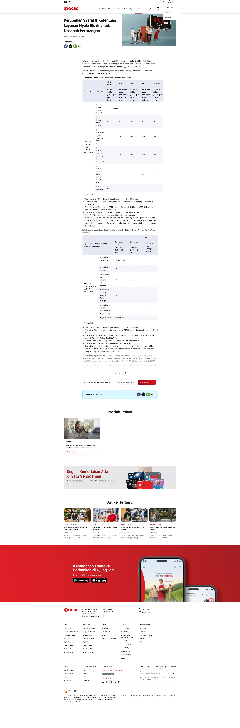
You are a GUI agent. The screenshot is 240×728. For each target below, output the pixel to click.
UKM (108, 8)
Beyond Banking (69, 646)
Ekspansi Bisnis (87, 635)
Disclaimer (123, 696)
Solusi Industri (87, 649)
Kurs (65, 677)
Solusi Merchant (126, 651)
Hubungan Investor (146, 635)
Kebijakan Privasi (135, 696)
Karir (84, 674)
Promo (66, 667)
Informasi (143, 628)
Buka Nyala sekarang (123, 382)
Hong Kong (169, 17)
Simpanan (105, 628)
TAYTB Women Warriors (71, 632)
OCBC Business (126, 644)
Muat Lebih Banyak (120, 373)
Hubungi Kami (106, 678)
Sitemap (158, 696)
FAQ (84, 670)
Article (85, 677)
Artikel (139, 8)
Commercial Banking (89, 628)
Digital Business (69, 642)
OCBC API (124, 658)
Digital (131, 8)
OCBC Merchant (126, 655)
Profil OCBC (143, 632)
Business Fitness (69, 649)
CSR (141, 642)
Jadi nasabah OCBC (146, 382)
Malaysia (168, 12)
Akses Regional (68, 652)
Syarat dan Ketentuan (89, 667)
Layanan (104, 635)
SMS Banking (125, 648)
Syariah (124, 8)
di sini (79, 701)
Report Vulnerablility (170, 696)
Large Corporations (89, 632)
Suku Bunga (67, 681)
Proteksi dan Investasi (109, 639)
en (69, 2)
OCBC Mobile (125, 628)
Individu (102, 8)
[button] (173, 673)
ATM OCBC (124, 632)
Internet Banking (126, 641)
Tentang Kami (149, 8)
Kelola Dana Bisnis (70, 635)
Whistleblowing (148, 696)
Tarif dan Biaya (68, 674)
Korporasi (116, 8)
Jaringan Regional (88, 652)
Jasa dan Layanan (69, 670)
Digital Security (87, 681)
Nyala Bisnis (68, 628)
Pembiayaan (106, 632)
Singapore (168, 7)
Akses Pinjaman (69, 639)
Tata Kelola (143, 639)
